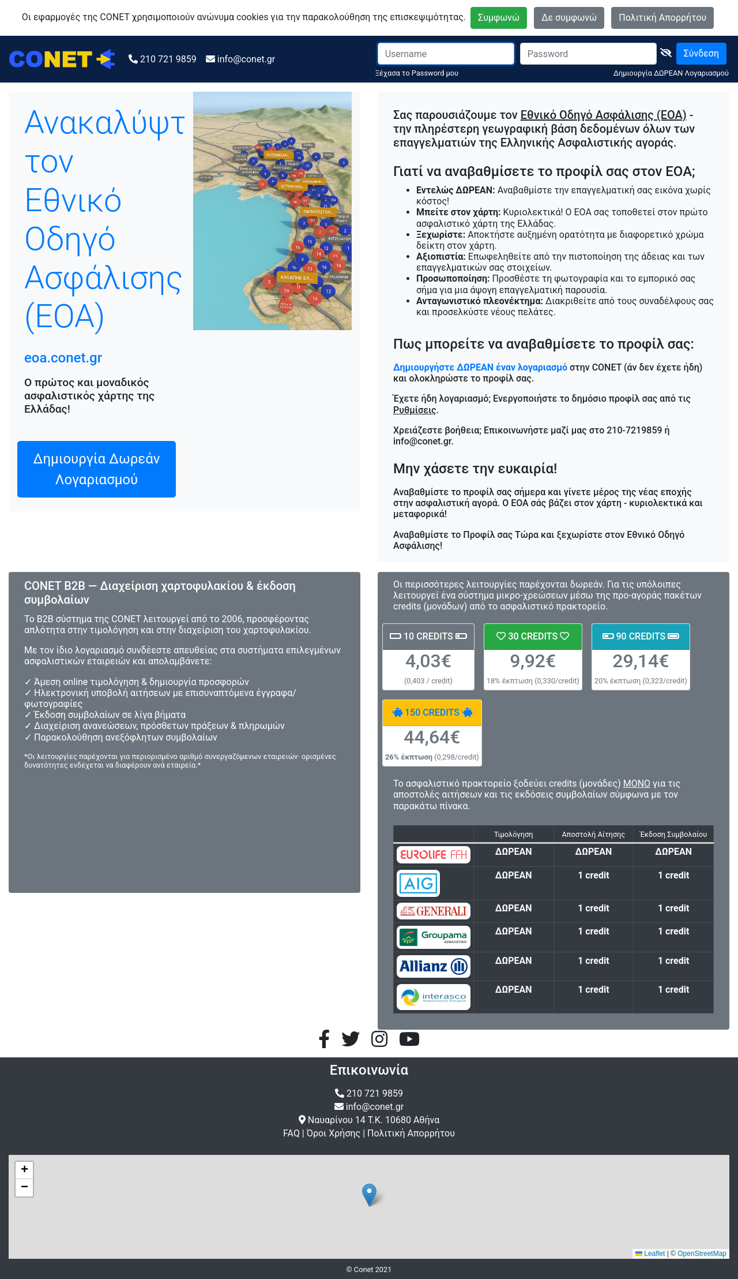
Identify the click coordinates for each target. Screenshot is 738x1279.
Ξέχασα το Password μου (416, 73)
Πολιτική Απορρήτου (662, 17)
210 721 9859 (168, 59)
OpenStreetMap (701, 1254)
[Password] (588, 54)
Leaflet (650, 1254)
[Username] (446, 54)
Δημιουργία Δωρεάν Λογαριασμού (96, 469)
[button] (369, 1195)
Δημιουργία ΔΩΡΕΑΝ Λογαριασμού (671, 73)
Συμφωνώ (498, 17)
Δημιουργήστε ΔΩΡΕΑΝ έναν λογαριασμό (481, 367)
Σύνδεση (701, 53)
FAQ (291, 1133)
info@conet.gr (246, 59)
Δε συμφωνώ (569, 17)
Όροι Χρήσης (333, 1133)
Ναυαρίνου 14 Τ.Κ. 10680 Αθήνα (373, 1120)
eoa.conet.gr (63, 358)
